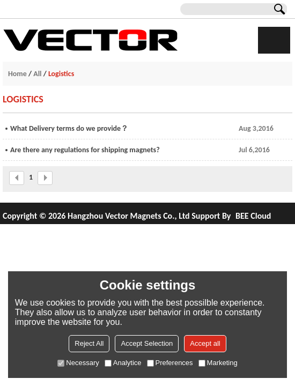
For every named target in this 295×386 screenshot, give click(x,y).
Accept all (205, 343)
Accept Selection (147, 343)
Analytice (123, 363)
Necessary (78, 363)
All (37, 73)
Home (17, 73)
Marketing (218, 363)
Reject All (89, 343)
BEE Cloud (253, 216)
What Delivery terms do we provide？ (69, 128)
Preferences (170, 363)
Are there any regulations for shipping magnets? (85, 149)
